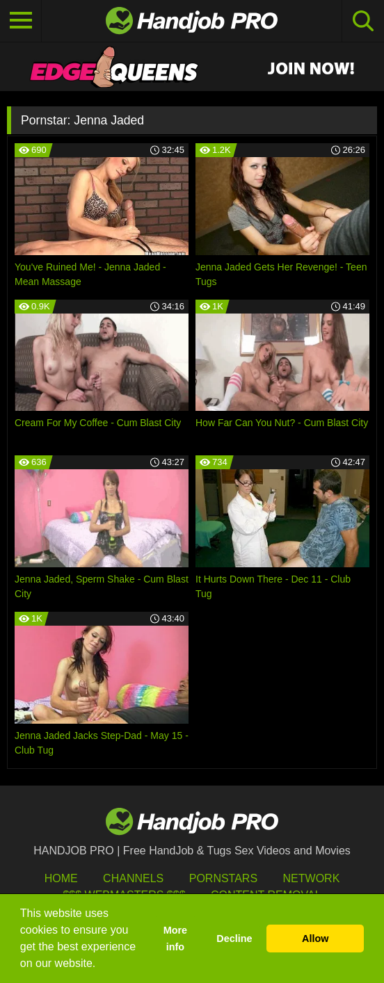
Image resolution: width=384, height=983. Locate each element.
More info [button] (175, 938)
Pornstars (223, 878)
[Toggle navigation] (21, 21)
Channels (133, 878)
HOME (61, 878)
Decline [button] (234, 938)
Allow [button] (315, 938)
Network (311, 878)
